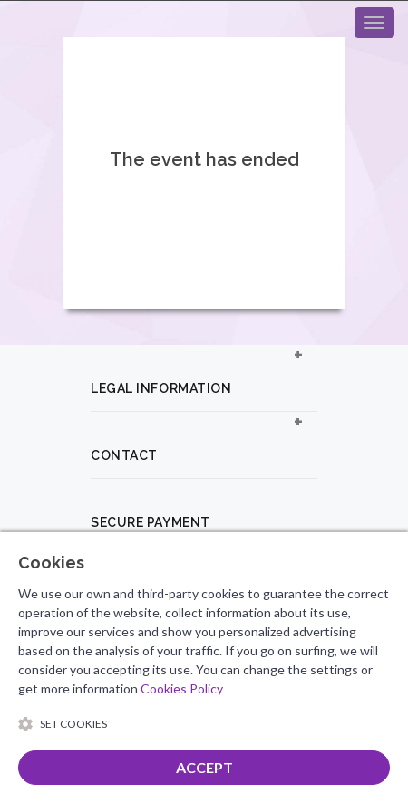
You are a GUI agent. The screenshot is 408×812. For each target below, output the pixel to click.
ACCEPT (204, 767)
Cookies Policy (182, 688)
